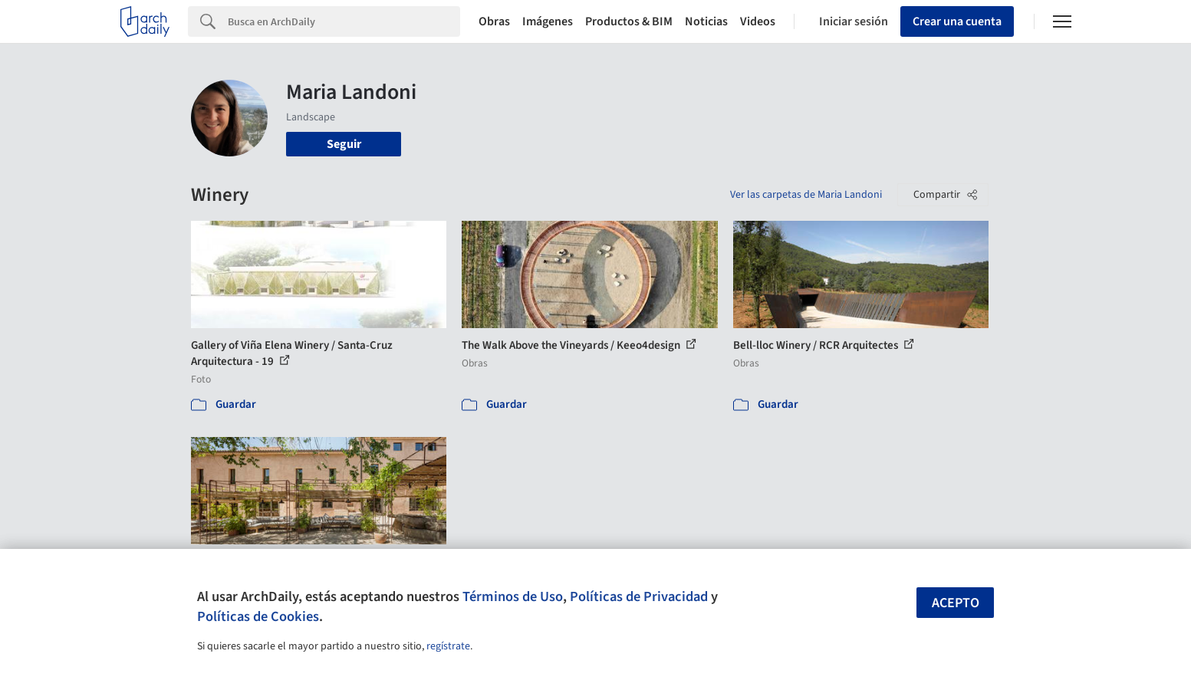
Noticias (706, 21)
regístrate (448, 646)
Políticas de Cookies (258, 616)
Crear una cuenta (957, 21)
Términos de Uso (512, 596)
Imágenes (547, 21)
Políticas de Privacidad (639, 596)
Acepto (955, 603)
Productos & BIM (629, 21)
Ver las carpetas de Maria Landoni (806, 194)
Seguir (344, 144)
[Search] (344, 21)
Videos (757, 21)
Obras (494, 21)
